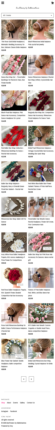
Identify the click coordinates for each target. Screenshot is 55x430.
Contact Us (31, 402)
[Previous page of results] (23, 379)
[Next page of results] (31, 379)
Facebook (13, 411)
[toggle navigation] (2, 3)
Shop (3, 402)
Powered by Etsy (7, 426)
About (9, 402)
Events (15, 402)
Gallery (22, 402)
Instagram (5, 411)
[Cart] (52, 3)
